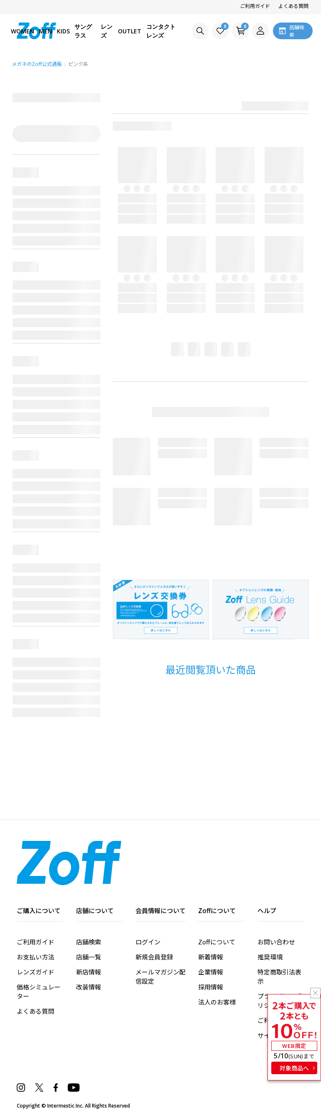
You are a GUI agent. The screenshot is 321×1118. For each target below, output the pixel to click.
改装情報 (88, 986)
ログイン (147, 941)
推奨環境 (270, 956)
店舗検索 (88, 941)
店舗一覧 (88, 956)
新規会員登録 (154, 956)
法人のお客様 (217, 1001)
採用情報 (210, 986)
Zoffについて (216, 941)
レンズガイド (35, 971)
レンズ (106, 31)
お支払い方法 (35, 956)
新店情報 (88, 971)
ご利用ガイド (255, 5)
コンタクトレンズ (161, 31)
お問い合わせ (276, 941)
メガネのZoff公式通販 (37, 63)
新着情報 (210, 956)
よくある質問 (293, 5)
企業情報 (210, 971)
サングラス (83, 31)
